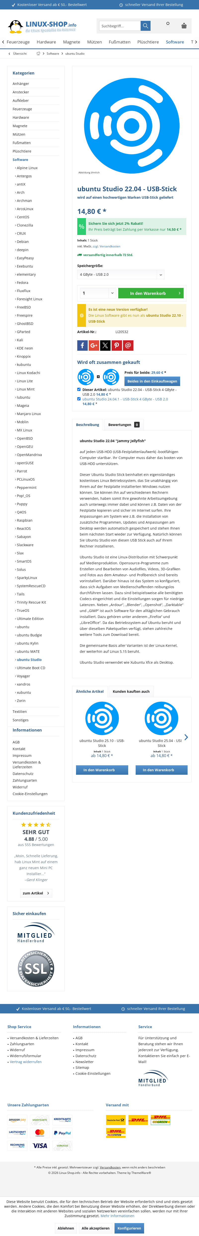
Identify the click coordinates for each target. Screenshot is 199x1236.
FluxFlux (23, 290)
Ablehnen (66, 1228)
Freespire (24, 315)
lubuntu (23, 397)
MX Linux (24, 430)
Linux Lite (24, 381)
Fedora (22, 282)
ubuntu (22, 626)
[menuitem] (184, 25)
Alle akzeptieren (96, 1228)
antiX (20, 184)
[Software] (175, 42)
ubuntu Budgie (29, 635)
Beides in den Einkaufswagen (152, 381)
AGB (16, 751)
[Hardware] (46, 42)
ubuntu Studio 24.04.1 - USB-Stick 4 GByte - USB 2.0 (125, 399)
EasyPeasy (25, 258)
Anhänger (21, 83)
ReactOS (23, 528)
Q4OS (21, 512)
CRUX (21, 233)
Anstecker (21, 92)
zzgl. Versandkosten (106, 246)
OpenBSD (24, 438)
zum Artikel (36, 901)
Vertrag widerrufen (26, 1070)
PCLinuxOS (25, 479)
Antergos (24, 176)
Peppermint (26, 487)
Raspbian (24, 520)
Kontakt (19, 757)
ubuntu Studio (29, 659)
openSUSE (25, 463)
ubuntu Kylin (27, 643)
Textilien (20, 711)
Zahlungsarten (25, 789)
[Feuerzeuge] (18, 42)
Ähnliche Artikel (90, 691)
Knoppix (23, 356)
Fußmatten (22, 142)
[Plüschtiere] (148, 42)
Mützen (19, 134)
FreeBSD (23, 307)
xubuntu (23, 692)
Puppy (21, 504)
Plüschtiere (22, 151)
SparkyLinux (26, 577)
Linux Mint (25, 389)
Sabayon (23, 536)
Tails (20, 594)
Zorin (21, 700)
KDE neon (24, 348)
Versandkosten (110, 1176)
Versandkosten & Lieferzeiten (27, 773)
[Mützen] (94, 42)
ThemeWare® (141, 1182)
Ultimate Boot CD (30, 667)
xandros (23, 684)
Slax (20, 553)
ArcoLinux (24, 208)
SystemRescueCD (30, 585)
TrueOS (22, 610)
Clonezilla (24, 225)
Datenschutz (23, 782)
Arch (20, 192)
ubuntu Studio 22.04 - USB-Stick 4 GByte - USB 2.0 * (129, 392)
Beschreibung (87, 424)
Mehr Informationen (117, 1215)
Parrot (21, 471)
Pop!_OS (23, 495)
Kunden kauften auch (131, 691)
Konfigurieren (129, 1228)
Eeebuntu (24, 266)
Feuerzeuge (22, 109)
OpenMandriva (29, 454)
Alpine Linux (27, 167)
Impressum (22, 764)
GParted (23, 331)
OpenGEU (24, 446)
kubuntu (23, 364)
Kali (19, 340)
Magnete (20, 125)
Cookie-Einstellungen (30, 802)
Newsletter (85, 1070)
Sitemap (82, 1076)
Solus (21, 569)
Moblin (22, 422)
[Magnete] (72, 42)
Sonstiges (21, 720)
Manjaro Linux (28, 413)
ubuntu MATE (28, 651)
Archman (24, 200)
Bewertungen (124, 424)
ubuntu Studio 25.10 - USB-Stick (102, 743)
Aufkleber (21, 100)
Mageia (22, 405)
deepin (22, 249)
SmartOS (24, 561)
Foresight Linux (29, 299)
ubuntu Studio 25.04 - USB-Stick (161, 743)
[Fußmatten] (119, 42)
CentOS (22, 217)
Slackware (25, 544)
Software (20, 159)
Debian (22, 241)
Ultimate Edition (30, 618)
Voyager (23, 676)
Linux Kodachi (28, 372)
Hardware (21, 117)
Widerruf (20, 796)
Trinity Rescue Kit (31, 602)
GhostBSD (24, 323)
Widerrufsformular (25, 1064)
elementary (26, 274)
